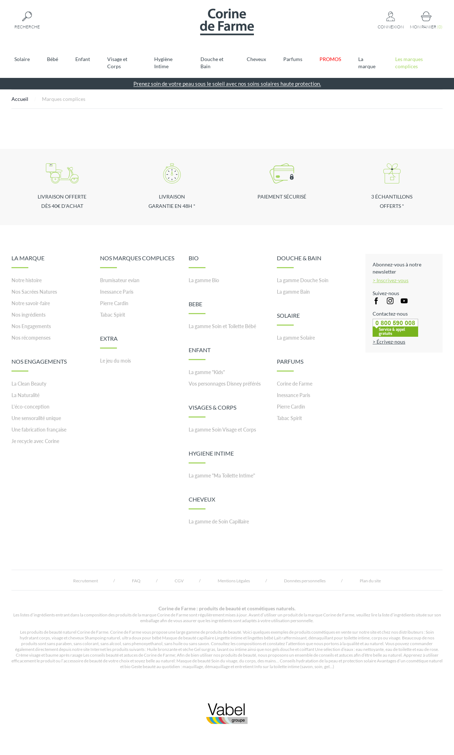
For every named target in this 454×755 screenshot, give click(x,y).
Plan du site (370, 580)
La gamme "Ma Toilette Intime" (222, 475)
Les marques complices (409, 62)
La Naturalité (25, 395)
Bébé (52, 59)
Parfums (292, 59)
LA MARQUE (27, 261)
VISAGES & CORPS (212, 411)
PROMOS (330, 59)
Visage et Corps (117, 62)
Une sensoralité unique (36, 418)
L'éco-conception (30, 407)
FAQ (136, 580)
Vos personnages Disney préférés (225, 384)
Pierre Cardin (114, 303)
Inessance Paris (116, 292)
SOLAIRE (288, 319)
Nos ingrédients (28, 315)
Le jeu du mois (115, 361)
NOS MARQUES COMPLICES (137, 261)
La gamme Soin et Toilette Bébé (222, 326)
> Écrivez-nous (389, 342)
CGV (179, 580)
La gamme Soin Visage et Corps (222, 430)
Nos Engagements (31, 326)
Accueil (19, 99)
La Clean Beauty (28, 384)
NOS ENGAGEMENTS (39, 365)
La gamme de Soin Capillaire (219, 521)
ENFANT (200, 353)
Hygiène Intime (163, 62)
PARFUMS (290, 365)
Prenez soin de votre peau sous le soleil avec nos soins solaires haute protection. (227, 83)
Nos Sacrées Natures (34, 292)
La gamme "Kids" (207, 372)
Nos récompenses (31, 338)
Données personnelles (305, 580)
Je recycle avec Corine (35, 441)
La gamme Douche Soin (302, 280)
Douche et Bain (211, 62)
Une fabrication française (38, 430)
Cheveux (256, 59)
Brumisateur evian (119, 280)
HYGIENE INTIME (211, 456)
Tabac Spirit (112, 315)
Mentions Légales (234, 580)
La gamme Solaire (296, 338)
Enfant (82, 59)
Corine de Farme (294, 384)
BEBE (197, 307)
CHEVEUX (202, 502)
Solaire (22, 59)
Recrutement (85, 580)
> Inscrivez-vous (390, 280)
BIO (197, 261)
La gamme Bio (204, 280)
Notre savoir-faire (30, 303)
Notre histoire (26, 280)
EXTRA (109, 342)
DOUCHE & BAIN (299, 261)
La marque (366, 62)
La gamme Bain (293, 292)
